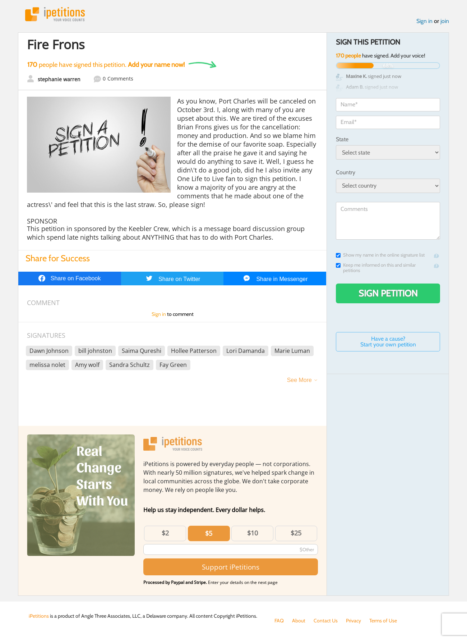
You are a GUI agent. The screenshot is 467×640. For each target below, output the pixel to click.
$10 (252, 533)
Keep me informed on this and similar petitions (376, 267)
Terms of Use (383, 620)
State (342, 139)
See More (299, 380)
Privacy (353, 620)
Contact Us (326, 620)
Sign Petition (388, 293)
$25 (296, 533)
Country (345, 172)
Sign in (424, 21)
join (444, 21)
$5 (208, 533)
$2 (165, 533)
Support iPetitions (230, 567)
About (298, 620)
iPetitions (55, 14)
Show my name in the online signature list (380, 255)
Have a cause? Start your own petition (388, 341)
